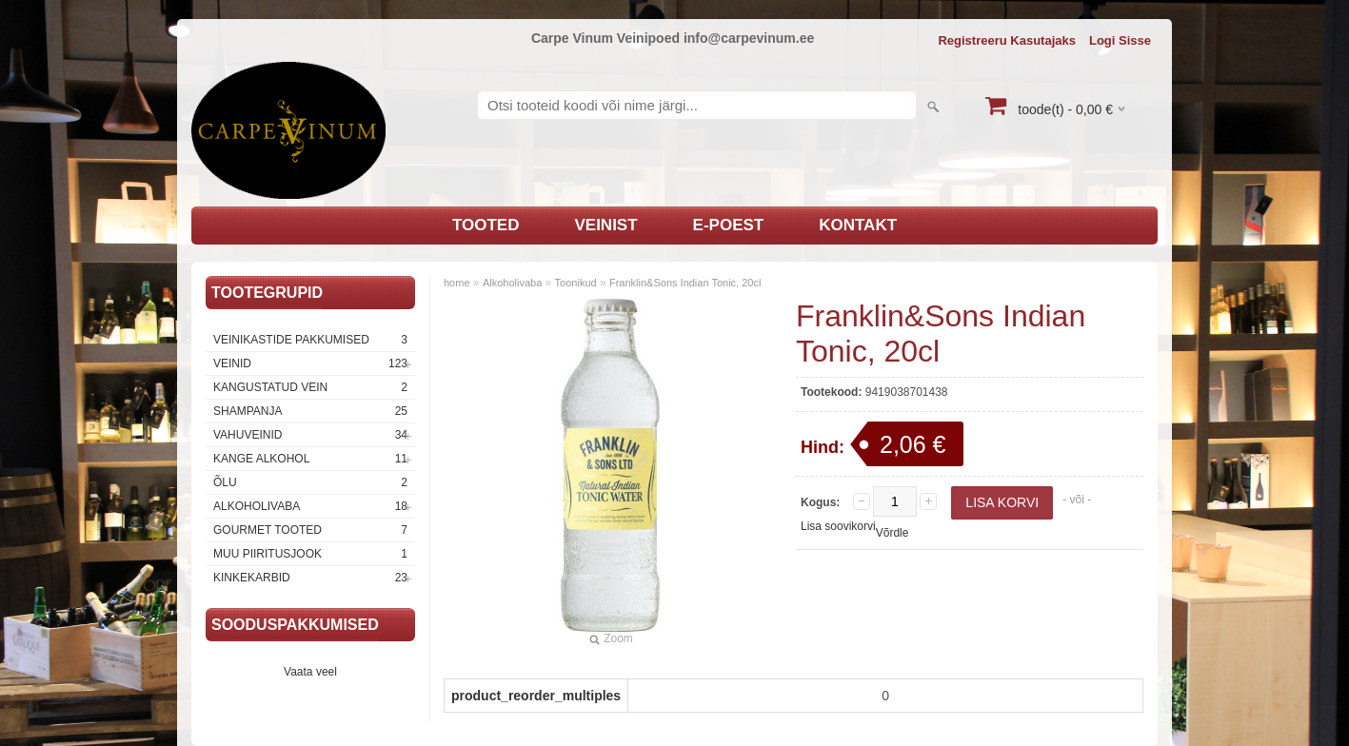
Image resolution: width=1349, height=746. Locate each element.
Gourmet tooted (310, 530)
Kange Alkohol (310, 458)
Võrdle (892, 533)
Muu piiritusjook (310, 553)
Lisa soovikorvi (838, 526)
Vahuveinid (310, 435)
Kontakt (858, 225)
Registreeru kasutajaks (1007, 40)
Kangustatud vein (310, 387)
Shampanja (310, 411)
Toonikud (576, 282)
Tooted (486, 225)
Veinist (605, 225)
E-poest (728, 225)
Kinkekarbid (310, 577)
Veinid (310, 363)
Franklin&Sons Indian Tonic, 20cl (685, 282)
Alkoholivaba (310, 506)
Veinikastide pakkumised (310, 339)
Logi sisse (1120, 40)
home (457, 282)
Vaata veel (310, 671)
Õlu (310, 482)
